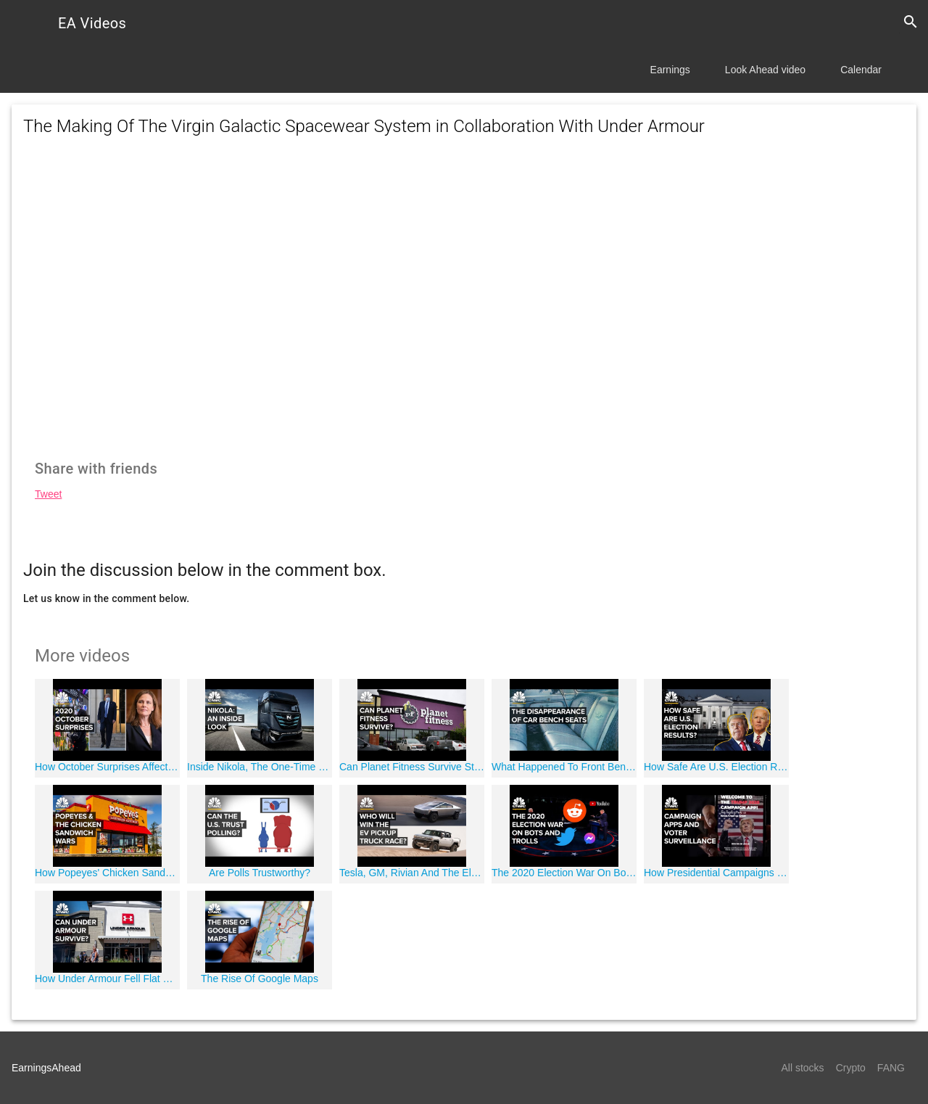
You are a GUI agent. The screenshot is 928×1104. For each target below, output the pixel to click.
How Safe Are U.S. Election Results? (716, 767)
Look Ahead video (765, 69)
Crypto (851, 1068)
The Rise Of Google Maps (259, 978)
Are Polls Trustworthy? (259, 872)
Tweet (48, 494)
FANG (891, 1068)
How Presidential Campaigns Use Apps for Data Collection (716, 872)
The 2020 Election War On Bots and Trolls (564, 872)
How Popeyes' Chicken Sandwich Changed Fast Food (107, 872)
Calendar (861, 69)
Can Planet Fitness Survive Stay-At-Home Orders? (411, 767)
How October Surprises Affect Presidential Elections (107, 767)
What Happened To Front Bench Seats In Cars (564, 767)
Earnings (670, 69)
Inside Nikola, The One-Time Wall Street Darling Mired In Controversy (259, 767)
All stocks (803, 1068)
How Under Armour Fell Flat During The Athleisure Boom (107, 978)
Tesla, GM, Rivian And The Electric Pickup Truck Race (411, 872)
